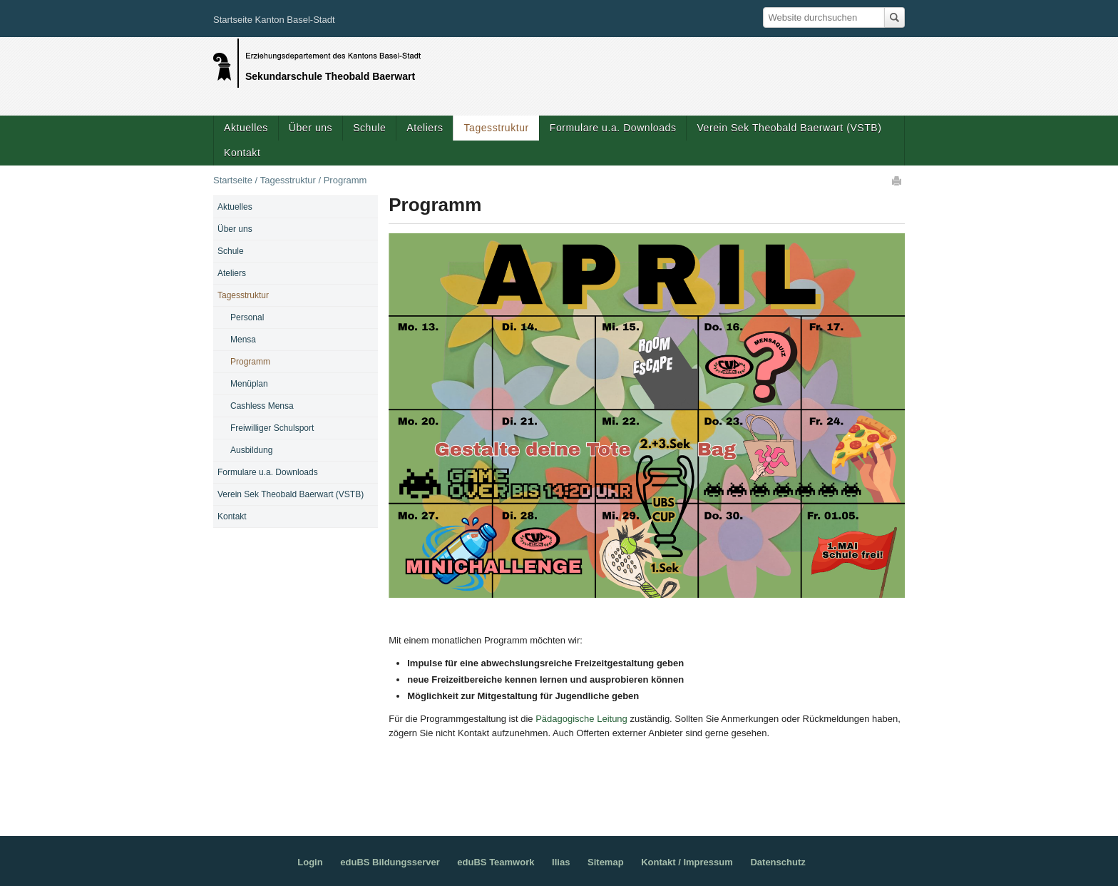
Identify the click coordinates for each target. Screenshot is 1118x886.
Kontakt (242, 152)
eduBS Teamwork (495, 862)
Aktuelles (246, 127)
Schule (369, 127)
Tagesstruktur (495, 127)
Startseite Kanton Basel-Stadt (274, 19)
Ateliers (424, 127)
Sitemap (606, 862)
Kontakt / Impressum (687, 862)
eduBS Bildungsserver (389, 862)
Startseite (232, 180)
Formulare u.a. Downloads (613, 127)
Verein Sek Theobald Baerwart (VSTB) (789, 127)
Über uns (310, 127)
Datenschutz (777, 862)
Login (309, 862)
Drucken (898, 180)
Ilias (561, 862)
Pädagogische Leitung (581, 718)
